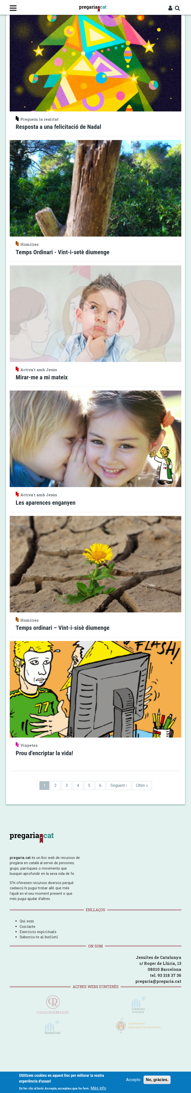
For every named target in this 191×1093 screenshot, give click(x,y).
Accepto (133, 1080)
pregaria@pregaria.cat (158, 979)
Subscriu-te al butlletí (39, 935)
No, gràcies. (157, 1080)
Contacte (27, 924)
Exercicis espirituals (38, 929)
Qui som (27, 919)
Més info (98, 1088)
